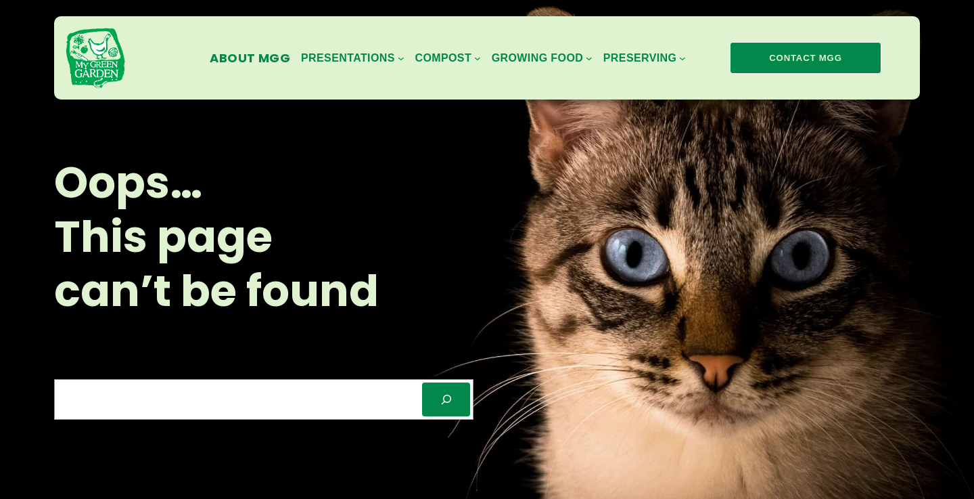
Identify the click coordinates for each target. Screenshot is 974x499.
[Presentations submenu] (352, 58)
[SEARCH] (446, 399)
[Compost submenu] (447, 58)
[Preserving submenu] (644, 58)
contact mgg (805, 58)
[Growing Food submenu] (542, 58)
